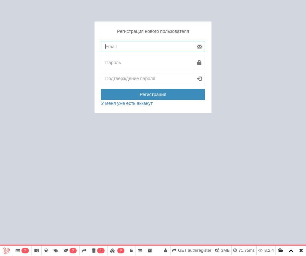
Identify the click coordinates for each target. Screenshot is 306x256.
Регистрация (153, 94)
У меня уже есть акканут (127, 103)
